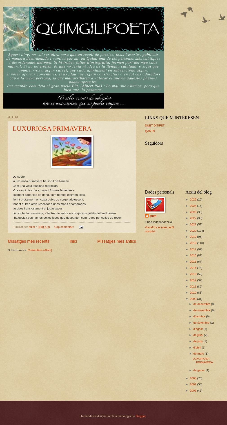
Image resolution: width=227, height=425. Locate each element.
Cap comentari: (64, 227)
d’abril (197, 347)
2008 (193, 378)
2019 (193, 236)
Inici (73, 241)
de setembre (201, 322)
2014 (193, 268)
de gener (199, 370)
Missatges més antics (116, 241)
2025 (193, 199)
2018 (193, 243)
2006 (193, 390)
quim (152, 216)
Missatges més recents (28, 241)
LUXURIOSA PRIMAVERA (52, 128)
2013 (193, 274)
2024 (193, 205)
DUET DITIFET (155, 125)
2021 (193, 224)
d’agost (198, 329)
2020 (193, 230)
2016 (193, 255)
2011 (193, 286)
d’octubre (199, 316)
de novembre (202, 310)
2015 (193, 261)
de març (199, 353)
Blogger (141, 416)
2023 (193, 212)
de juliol (198, 335)
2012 (193, 280)
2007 (193, 384)
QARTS (150, 131)
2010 (193, 292)
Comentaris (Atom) (40, 250)
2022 (193, 218)
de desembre (202, 304)
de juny (198, 341)
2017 (193, 249)
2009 (193, 299)
